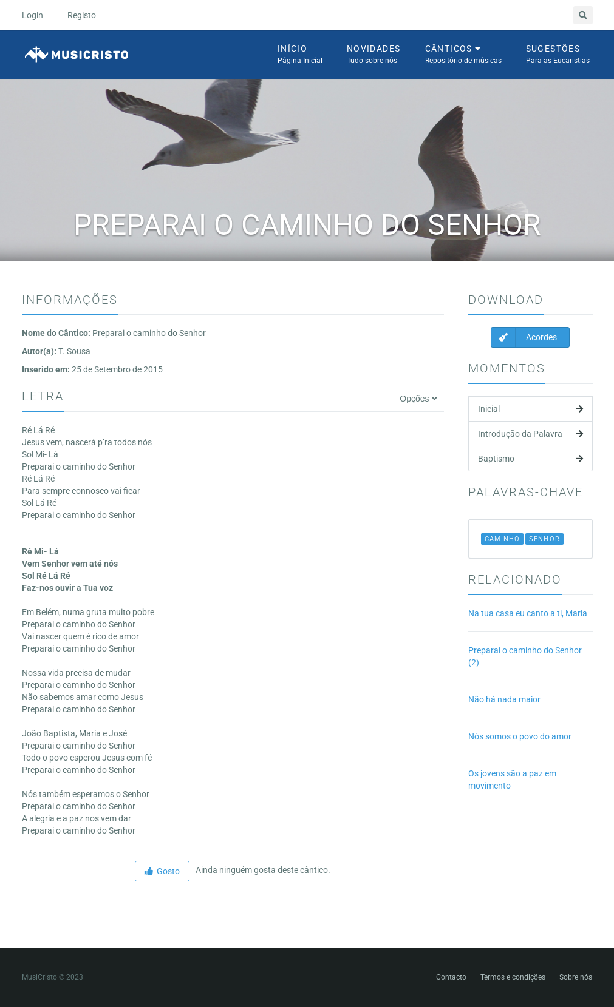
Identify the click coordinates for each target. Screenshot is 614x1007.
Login (32, 15)
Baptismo (530, 459)
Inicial (530, 409)
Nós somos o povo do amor (519, 736)
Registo (81, 15)
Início (300, 55)
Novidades (374, 55)
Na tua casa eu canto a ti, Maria (527, 613)
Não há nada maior (504, 699)
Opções (418, 398)
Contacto (451, 977)
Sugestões (558, 55)
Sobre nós (575, 977)
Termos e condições (512, 977)
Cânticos (463, 55)
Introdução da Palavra (530, 434)
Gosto (162, 871)
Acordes (524, 337)
